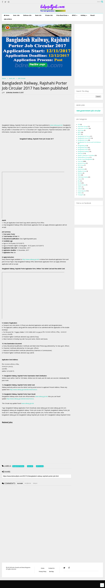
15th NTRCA (8, 19)
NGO (79, 175)
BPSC (74, 15)
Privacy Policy (42, 571)
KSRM (79, 167)
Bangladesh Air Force (84, 136)
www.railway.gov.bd (56, 125)
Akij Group (81, 130)
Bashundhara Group (83, 157)
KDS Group (81, 165)
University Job (81, 191)
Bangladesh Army (83, 140)
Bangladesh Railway (83, 151)
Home (6, 15)
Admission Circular (83, 128)
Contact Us (51, 568)
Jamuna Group (82, 163)
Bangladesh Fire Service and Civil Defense (89, 142)
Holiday (84, 15)
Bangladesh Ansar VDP (84, 138)
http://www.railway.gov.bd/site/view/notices (23, 389)
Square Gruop (82, 185)
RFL (79, 181)
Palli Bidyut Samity (83, 177)
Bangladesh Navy (82, 147)
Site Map (51, 571)
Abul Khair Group (82, 126)
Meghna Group (82, 171)
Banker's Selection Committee (86, 155)
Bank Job (38, 15)
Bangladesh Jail (82, 145)
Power (79, 179)
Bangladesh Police (83, 149)
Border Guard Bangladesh (85, 159)
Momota (80, 173)
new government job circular (88, 111)
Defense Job (27, 15)
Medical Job (81, 169)
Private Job (49, 15)
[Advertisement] (18, 109)
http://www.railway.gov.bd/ (30, 259)
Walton (80, 193)
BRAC (79, 134)
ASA (79, 124)
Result (92, 15)
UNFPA (80, 187)
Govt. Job (16, 15)
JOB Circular (21, 78)
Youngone (80, 195)
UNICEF (80, 189)
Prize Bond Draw (62, 15)
